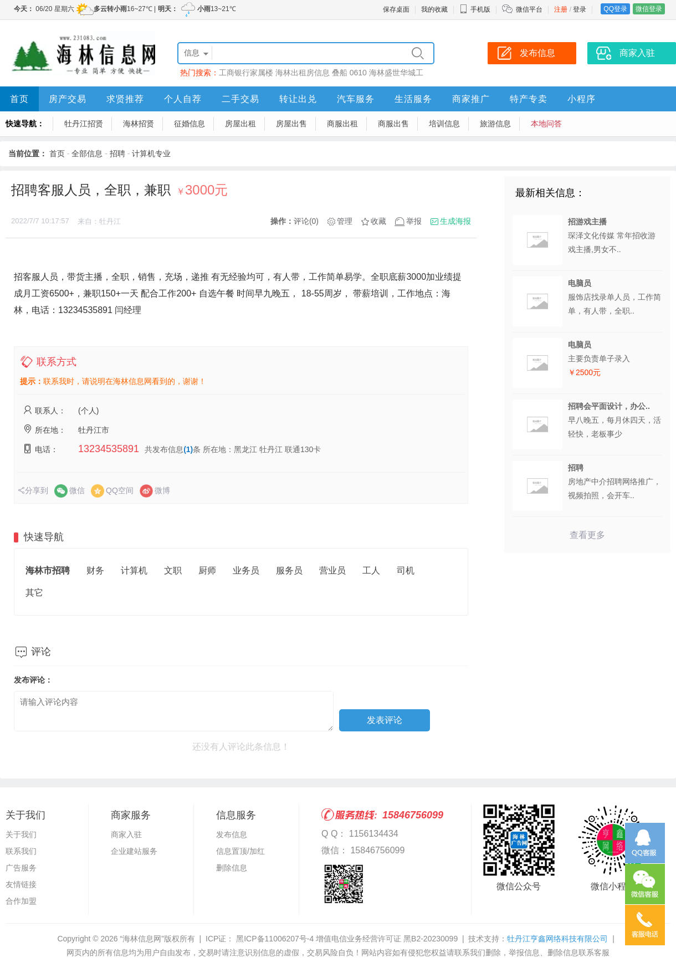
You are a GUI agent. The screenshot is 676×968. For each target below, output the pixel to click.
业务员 (246, 570)
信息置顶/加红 (240, 851)
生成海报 (455, 221)
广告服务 (21, 867)
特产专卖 (528, 99)
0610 (358, 72)
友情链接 (21, 884)
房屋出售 (291, 123)
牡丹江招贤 (83, 123)
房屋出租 (240, 123)
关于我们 (21, 834)
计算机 (134, 570)
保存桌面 (396, 9)
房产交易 (67, 99)
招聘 (117, 153)
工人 (371, 570)
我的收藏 (434, 9)
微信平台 (529, 9)
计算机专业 (151, 153)
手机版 (474, 9)
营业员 (332, 570)
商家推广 (471, 99)
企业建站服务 (134, 851)
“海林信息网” (141, 938)
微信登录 (649, 9)
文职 (173, 570)
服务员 (289, 570)
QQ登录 (615, 9)
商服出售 (393, 123)
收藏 (378, 221)
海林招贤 (138, 123)
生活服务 (413, 99)
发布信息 (231, 834)
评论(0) (306, 221)
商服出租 (342, 123)
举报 (414, 221)
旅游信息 (495, 123)
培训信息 (444, 123)
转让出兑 (298, 99)
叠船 (339, 72)
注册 (560, 9)
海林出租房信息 (302, 72)
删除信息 (231, 867)
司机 (405, 570)
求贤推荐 (125, 99)
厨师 (207, 570)
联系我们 (21, 851)
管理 (344, 221)
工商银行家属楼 (246, 72)
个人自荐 (183, 99)
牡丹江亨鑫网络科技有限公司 (557, 938)
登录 (579, 9)
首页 (19, 99)
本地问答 (546, 123)
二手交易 (240, 99)
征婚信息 (189, 123)
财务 (95, 570)
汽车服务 (356, 99)
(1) (188, 449)
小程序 (581, 99)
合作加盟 (21, 901)
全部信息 (87, 153)
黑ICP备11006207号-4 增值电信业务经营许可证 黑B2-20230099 (346, 938)
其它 (34, 592)
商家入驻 (126, 834)
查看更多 (587, 535)
